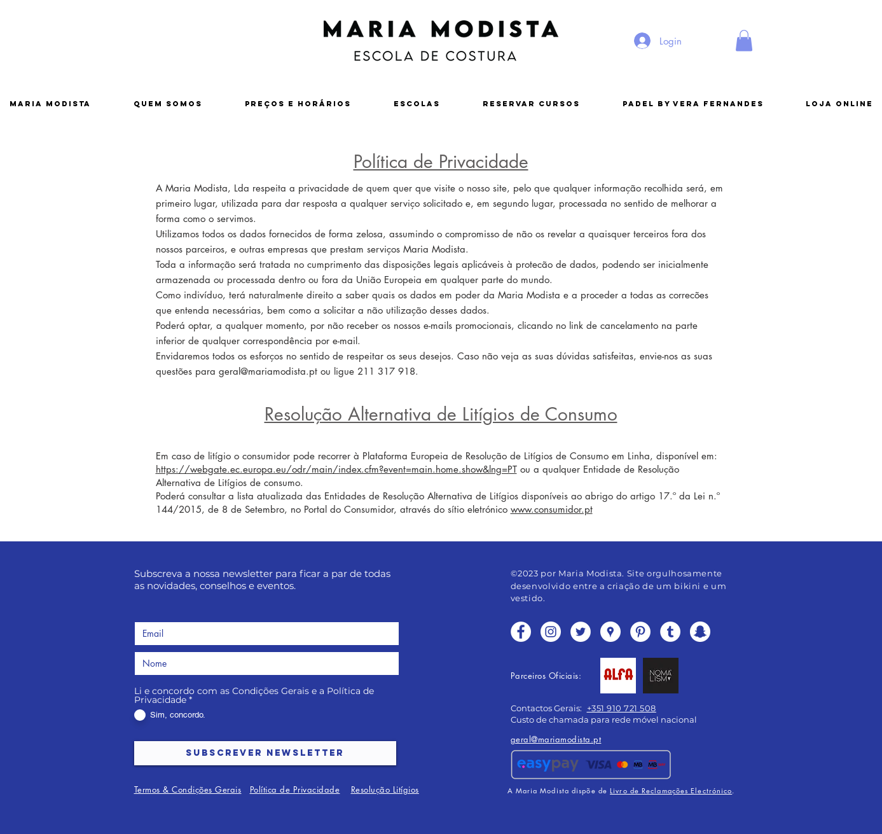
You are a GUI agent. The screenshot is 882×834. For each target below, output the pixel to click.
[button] (744, 40)
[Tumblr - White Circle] (670, 632)
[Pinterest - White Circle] (640, 632)
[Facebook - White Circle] (521, 632)
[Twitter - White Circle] (580, 632)
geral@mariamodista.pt (268, 371)
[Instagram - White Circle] (551, 632)
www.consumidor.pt (552, 509)
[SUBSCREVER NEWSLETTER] (265, 753)
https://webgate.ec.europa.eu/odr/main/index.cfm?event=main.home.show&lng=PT (336, 469)
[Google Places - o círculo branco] (610, 632)
